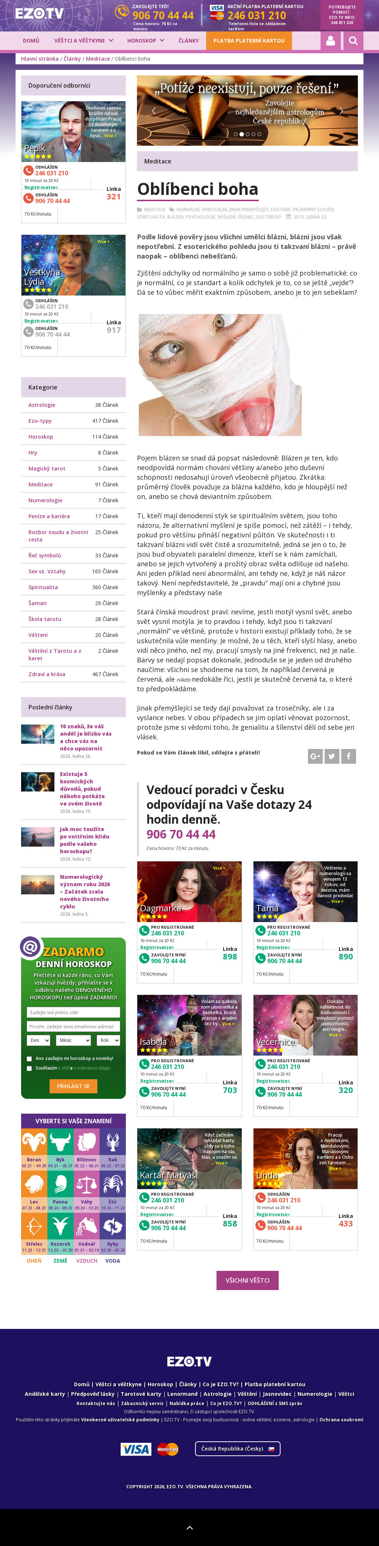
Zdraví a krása (47, 674)
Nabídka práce (187, 1403)
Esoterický (268, 217)
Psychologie (200, 217)
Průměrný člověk (313, 209)
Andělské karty (45, 1393)
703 (230, 1090)
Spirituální (214, 209)
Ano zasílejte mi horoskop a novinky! (70, 1058)
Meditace (98, 58)
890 (346, 956)
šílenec (246, 217)
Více (219, 868)
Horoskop (141, 40)
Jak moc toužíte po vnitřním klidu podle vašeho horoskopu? (85, 840)
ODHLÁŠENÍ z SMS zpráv (275, 1403)
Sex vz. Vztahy (47, 571)
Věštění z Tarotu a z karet (54, 654)
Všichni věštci (247, 1280)
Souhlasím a (68, 1068)
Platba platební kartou (249, 40)
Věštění (247, 1393)
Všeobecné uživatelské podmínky (120, 1420)
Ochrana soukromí (341, 1420)
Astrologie (41, 404)
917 (114, 329)
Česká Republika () (237, 1448)
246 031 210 (167, 933)
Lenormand (182, 1393)
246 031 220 (342, 22)
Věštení (38, 634)
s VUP (64, 1068)
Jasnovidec (277, 1393)
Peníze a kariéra (49, 516)
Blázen (175, 217)
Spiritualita (151, 217)
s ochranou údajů (92, 1068)
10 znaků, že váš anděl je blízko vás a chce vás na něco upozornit (86, 737)
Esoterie (281, 209)
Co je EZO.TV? (221, 1384)
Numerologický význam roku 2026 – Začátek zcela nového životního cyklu (85, 891)
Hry (32, 452)
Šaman (37, 603)
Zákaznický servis (142, 1403)
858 (230, 1223)
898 (230, 956)
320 (346, 1090)
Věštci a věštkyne (79, 40)
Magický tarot (47, 468)
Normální (188, 209)
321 (114, 196)
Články (188, 40)
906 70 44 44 (181, 834)
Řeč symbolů (44, 555)
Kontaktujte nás (96, 1403)
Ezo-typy (40, 420)
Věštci (346, 1393)
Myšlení (226, 217)
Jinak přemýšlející (249, 209)
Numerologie (45, 500)
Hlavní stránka (40, 58)
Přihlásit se (73, 1086)
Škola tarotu (44, 618)
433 (346, 1223)
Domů (31, 40)
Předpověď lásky (93, 1393)
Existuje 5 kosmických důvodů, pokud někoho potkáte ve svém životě (82, 788)
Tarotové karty (141, 1393)
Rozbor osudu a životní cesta (58, 536)
